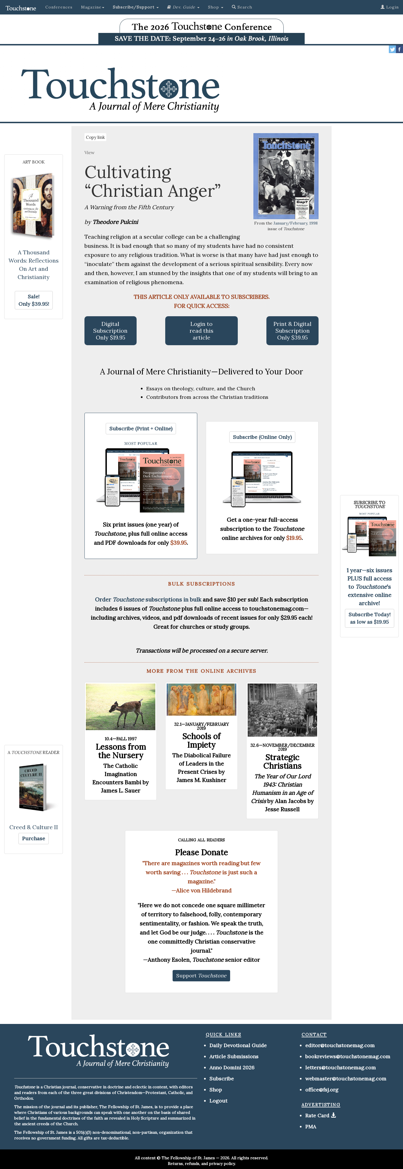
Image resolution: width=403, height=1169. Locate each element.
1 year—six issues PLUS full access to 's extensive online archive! (369, 587)
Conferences (59, 7)
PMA (310, 1126)
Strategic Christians (282, 761)
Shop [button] (215, 7)
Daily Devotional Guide (238, 1045)
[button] (136, 7)
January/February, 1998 (295, 223)
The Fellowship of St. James (188, 1157)
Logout (218, 1100)
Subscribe (221, 1078)
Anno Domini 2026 (231, 1067)
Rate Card (317, 1115)
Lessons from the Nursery (121, 751)
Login (390, 7)
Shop (215, 1089)
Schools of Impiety (201, 740)
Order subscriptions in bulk (148, 599)
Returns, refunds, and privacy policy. (202, 1163)
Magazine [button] (92, 7)
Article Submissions (233, 1056)
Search (242, 7)
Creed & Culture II (33, 827)
